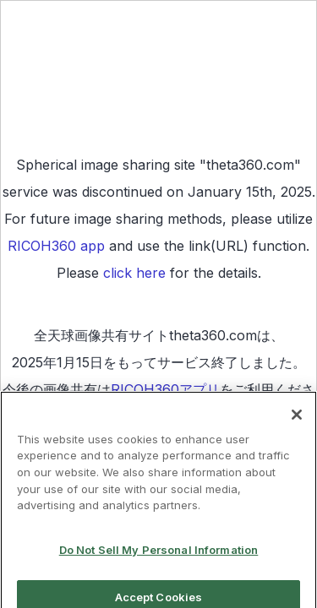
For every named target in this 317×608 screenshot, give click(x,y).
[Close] (296, 419)
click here (134, 272)
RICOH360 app (56, 245)
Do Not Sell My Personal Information (159, 555)
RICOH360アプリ (165, 389)
